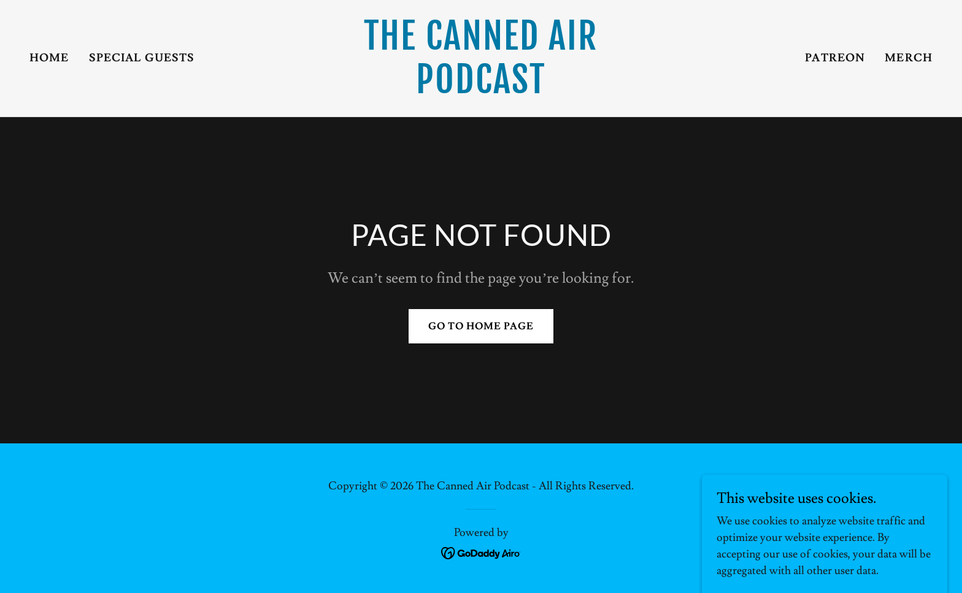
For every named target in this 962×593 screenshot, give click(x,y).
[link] (481, 90)
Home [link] (49, 58)
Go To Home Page (481, 326)
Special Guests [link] (142, 58)
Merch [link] (909, 58)
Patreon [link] (835, 58)
